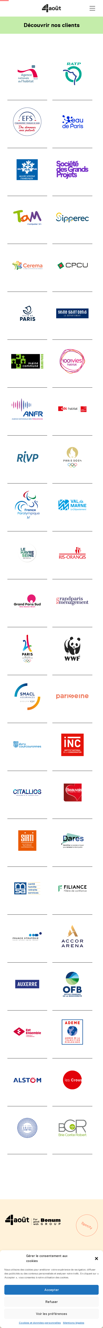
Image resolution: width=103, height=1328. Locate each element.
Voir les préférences (51, 1314)
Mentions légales (73, 1322)
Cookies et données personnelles (40, 1322)
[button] (96, 1258)
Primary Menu (92, 8)
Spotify (87, 1225)
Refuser (51, 1302)
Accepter (51, 1290)
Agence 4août (51, 8)
